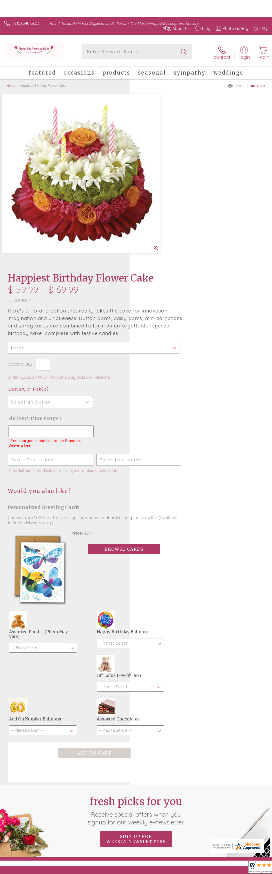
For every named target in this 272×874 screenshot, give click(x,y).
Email (258, 84)
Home (10, 84)
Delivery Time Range (163, 254)
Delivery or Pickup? (158, 225)
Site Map (250, 816)
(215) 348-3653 (26, 23)
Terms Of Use (151, 816)
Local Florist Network (219, 816)
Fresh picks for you (136, 636)
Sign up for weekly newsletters (136, 665)
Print (236, 84)
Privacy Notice (181, 816)
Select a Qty (149, 200)
